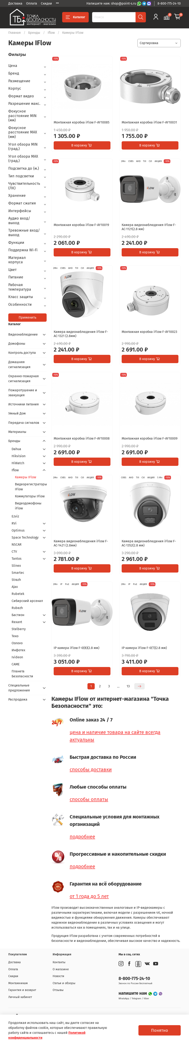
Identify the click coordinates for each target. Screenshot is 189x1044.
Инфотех (18, 650)
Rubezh (17, 608)
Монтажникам (18, 983)
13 (128, 686)
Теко (15, 636)
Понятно (159, 1030)
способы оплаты (89, 799)
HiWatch (18, 463)
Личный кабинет (20, 997)
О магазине (61, 969)
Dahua (16, 449)
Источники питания (23, 404)
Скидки (46, 3)
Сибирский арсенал (27, 601)
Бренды (34, 33)
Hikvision (18, 456)
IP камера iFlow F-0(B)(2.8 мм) (76, 648)
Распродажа (17, 699)
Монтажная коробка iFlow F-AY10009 (149, 438)
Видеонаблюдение (23, 334)
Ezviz (15, 516)
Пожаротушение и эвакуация (22, 392)
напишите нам (133, 993)
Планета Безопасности (22, 673)
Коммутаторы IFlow (30, 496)
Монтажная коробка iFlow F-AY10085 (81, 122)
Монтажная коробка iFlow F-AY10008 (82, 438)
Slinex (16, 566)
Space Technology (25, 537)
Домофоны (16, 344)
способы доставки (91, 769)
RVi (14, 523)
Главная (14, 33)
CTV (14, 551)
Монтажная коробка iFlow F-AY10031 (149, 122)
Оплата (31, 3)
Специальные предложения (19, 687)
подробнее (82, 837)
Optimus (18, 530)
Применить (27, 317)
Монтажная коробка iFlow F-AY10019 (81, 225)
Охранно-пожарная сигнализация (23, 378)
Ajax (15, 587)
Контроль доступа (22, 353)
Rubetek (18, 594)
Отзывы (58, 990)
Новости (58, 976)
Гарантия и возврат (22, 990)
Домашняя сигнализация (19, 364)
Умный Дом (17, 413)
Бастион (18, 615)
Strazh (16, 580)
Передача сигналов (23, 423)
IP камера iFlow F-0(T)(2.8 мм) (144, 648)
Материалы (17, 432)
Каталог (75, 17)
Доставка (15, 3)
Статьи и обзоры (64, 983)
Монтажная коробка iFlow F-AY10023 (149, 332)
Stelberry (19, 629)
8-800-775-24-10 (169, 3)
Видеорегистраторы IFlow (31, 486)
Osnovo (17, 643)
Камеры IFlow (25, 477)
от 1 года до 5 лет (89, 896)
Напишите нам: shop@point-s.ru (111, 3)
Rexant (17, 622)
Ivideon (17, 657)
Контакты (59, 962)
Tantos (16, 559)
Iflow (51, 33)
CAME (16, 664)
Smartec (18, 573)
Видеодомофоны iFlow (28, 505)
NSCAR (17, 544)
